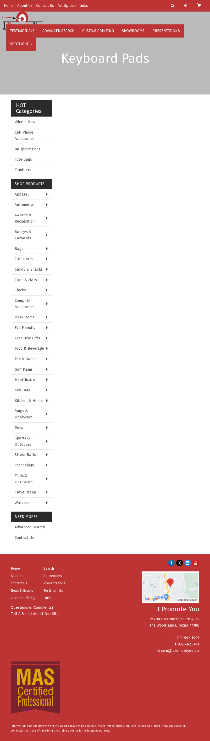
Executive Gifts (27, 338)
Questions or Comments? (32, 607)
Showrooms (133, 34)
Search (48, 568)
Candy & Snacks (29, 269)
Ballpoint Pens (27, 149)
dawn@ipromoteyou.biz (178, 650)
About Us (24, 5)
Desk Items (24, 317)
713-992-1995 (188, 637)
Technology (24, 465)
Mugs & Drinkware (24, 413)
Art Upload (67, 5)
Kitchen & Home (29, 400)
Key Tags (22, 390)
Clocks (20, 290)
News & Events (22, 590)
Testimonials (22, 34)
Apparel (22, 194)
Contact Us (45, 5)
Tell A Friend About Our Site (35, 613)
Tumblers (23, 169)
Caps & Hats (26, 279)
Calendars (24, 258)
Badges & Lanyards (23, 234)
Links (83, 5)
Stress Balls (25, 454)
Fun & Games (26, 358)
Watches (22, 502)
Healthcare (25, 379)
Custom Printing (98, 34)
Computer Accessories (25, 303)
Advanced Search (58, 34)
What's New (25, 121)
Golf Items (24, 369)
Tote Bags (23, 159)
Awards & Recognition (25, 218)
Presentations (166, 34)
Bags (19, 248)
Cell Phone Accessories (25, 135)
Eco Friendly (25, 327)
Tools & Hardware (24, 478)
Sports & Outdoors (23, 441)
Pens (19, 427)
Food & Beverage (29, 348)
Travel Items (26, 492)
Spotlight (21, 47)
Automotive (24, 204)
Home (9, 5)
